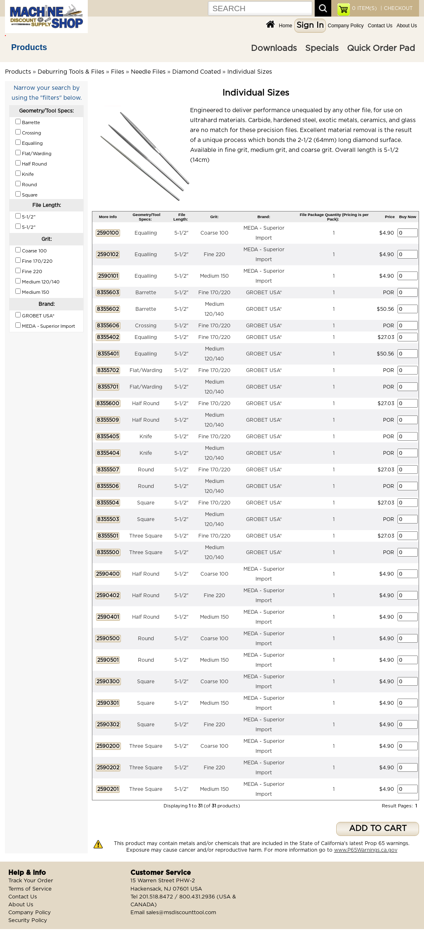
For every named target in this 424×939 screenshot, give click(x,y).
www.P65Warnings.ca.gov (366, 850)
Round (146, 469)
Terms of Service (30, 889)
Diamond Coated (196, 72)
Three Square (145, 535)
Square (145, 502)
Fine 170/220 (214, 292)
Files (117, 72)
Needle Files (148, 72)
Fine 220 (214, 254)
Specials (322, 48)
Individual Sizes (249, 72)
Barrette (145, 292)
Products (29, 47)
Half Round (145, 403)
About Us (407, 26)
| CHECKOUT (396, 8)
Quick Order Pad (381, 48)
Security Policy (27, 920)
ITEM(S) (364, 8)
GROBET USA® (264, 292)
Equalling (146, 233)
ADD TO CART (378, 829)
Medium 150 (214, 276)
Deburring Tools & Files (71, 72)
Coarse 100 (214, 233)
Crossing (146, 325)
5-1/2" (181, 233)
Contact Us (380, 26)
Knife (146, 436)
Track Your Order (30, 881)
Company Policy (346, 26)
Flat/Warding (146, 370)
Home (285, 26)
